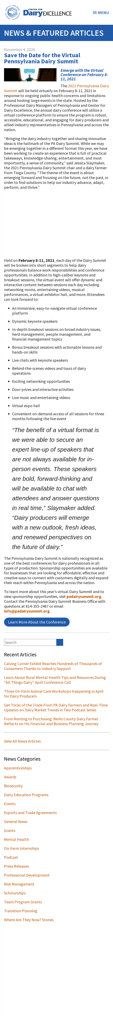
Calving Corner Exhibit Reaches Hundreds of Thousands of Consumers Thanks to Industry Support (53, 666)
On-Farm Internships (21, 848)
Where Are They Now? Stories (29, 919)
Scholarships (15, 892)
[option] (38, 12)
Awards (10, 776)
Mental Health (16, 839)
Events (10, 803)
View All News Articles (22, 741)
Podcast (11, 857)
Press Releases (16, 866)
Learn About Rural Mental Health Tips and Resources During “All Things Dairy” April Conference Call (55, 680)
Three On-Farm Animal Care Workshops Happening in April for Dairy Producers (54, 694)
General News (15, 821)
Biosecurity (13, 785)
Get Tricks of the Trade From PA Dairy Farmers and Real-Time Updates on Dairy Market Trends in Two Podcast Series (56, 707)
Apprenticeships (18, 767)
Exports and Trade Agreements (30, 812)
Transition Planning (20, 910)
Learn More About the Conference (37, 621)
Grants (9, 830)
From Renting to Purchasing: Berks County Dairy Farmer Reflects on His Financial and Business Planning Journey (51, 721)
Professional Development (27, 875)
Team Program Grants (23, 901)
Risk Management (19, 884)
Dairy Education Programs (26, 794)
